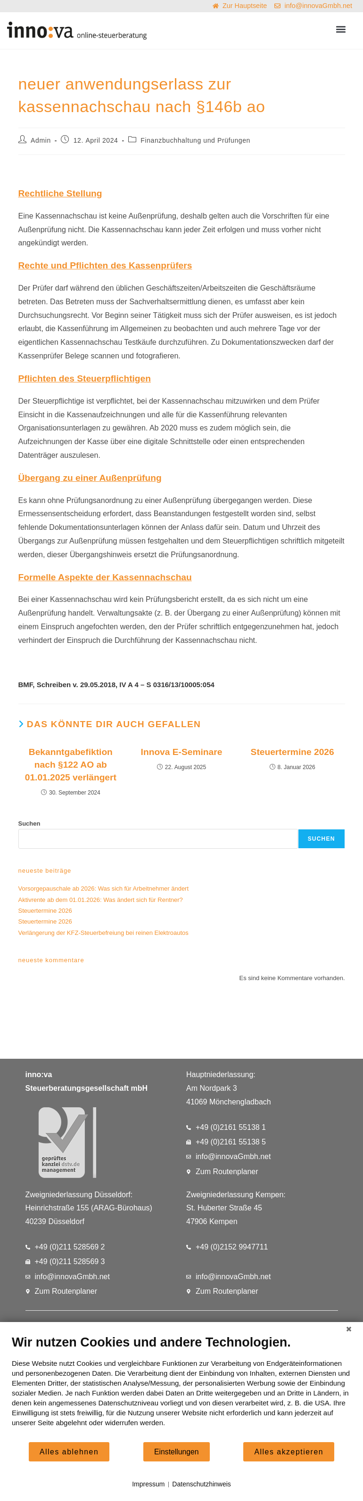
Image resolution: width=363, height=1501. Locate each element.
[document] (181, 1388)
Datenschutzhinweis (201, 1484)
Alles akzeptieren (288, 1452)
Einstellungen (176, 1452)
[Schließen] (349, 1329)
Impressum (148, 1484)
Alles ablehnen (69, 1452)
